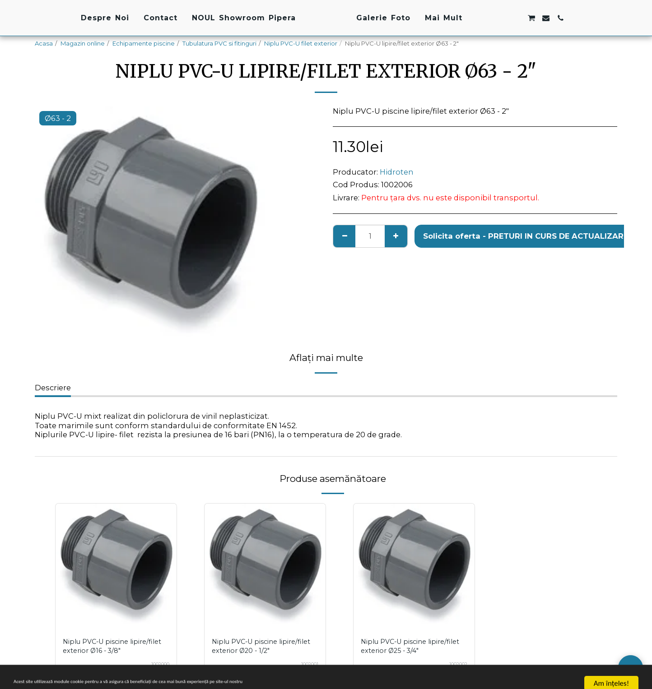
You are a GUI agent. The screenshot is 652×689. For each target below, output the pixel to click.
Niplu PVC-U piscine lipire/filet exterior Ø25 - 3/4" (411, 646)
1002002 (455, 664)
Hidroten (397, 171)
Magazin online (83, 43)
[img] (116, 564)
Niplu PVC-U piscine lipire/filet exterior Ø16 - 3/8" (112, 646)
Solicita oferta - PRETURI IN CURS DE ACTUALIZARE (525, 235)
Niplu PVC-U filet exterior (300, 43)
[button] (543, 18)
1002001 (306, 664)
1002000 (156, 664)
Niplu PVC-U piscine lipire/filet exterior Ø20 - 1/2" (262, 646)
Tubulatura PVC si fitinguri (219, 43)
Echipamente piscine (143, 43)
